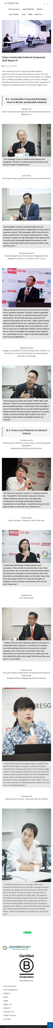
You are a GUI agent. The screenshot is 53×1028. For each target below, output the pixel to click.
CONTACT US (9, 1012)
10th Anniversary (14, 9)
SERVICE (39, 9)
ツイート (21, 931)
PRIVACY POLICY (10, 1015)
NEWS (30, 14)
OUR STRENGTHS (28, 9)
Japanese (44, 4)
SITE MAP (7, 1019)
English (15, 66)
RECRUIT (7, 1008)
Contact (48, 4)
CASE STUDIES (14, 14)
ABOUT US (38, 14)
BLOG (24, 14)
